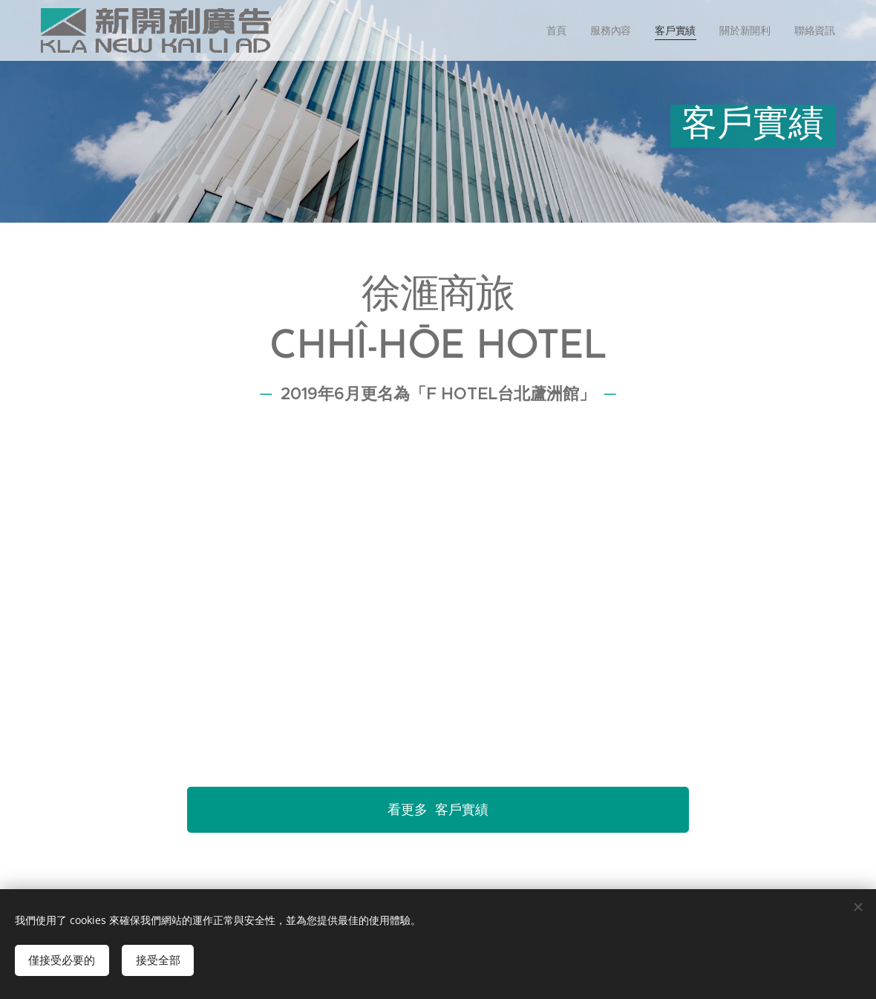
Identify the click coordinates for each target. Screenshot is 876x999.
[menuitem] (557, 30)
